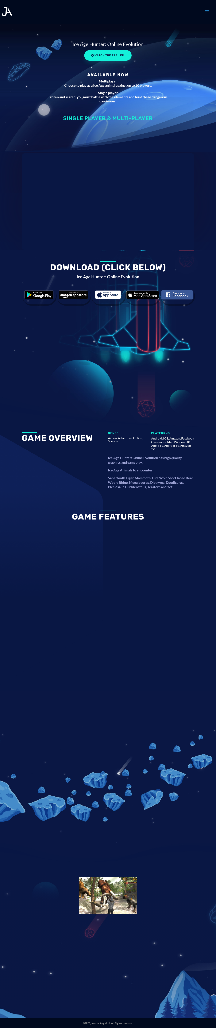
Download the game (38, 295)
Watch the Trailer (109, 55)
